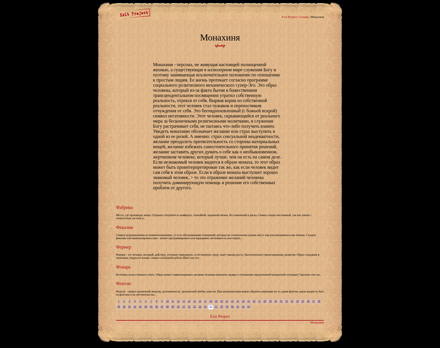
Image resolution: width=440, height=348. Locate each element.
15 (194, 301)
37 (313, 301)
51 (183, 306)
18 (210, 301)
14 (189, 301)
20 (221, 301)
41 (129, 306)
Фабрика (124, 207)
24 (243, 301)
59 (227, 306)
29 (270, 301)
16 (200, 301)
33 (292, 301)
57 (216, 306)
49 (173, 306)
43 (140, 306)
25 (248, 301)
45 (151, 306)
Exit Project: (290, 17)
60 (232, 306)
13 (183, 301)
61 (238, 306)
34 (297, 301)
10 (167, 301)
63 (248, 306)
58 (221, 306)
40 (124, 306)
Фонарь (123, 266)
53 (194, 306)
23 (238, 301)
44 (145, 306)
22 (232, 301)
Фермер (123, 247)
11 (173, 301)
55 (205, 306)
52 (189, 306)
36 (308, 301)
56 (210, 306)
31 (281, 301)
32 (286, 301)
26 (254, 301)
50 (178, 306)
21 (227, 301)
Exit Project (220, 316)
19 (216, 301)
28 (265, 301)
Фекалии (124, 227)
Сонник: (303, 17)
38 (319, 301)
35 (303, 301)
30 (275, 301)
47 (162, 306)
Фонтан (123, 283)
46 (156, 306)
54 (200, 306)
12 (178, 301)
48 (167, 306)
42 (135, 306)
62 (243, 306)
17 (205, 301)
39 (118, 306)
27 (259, 301)
